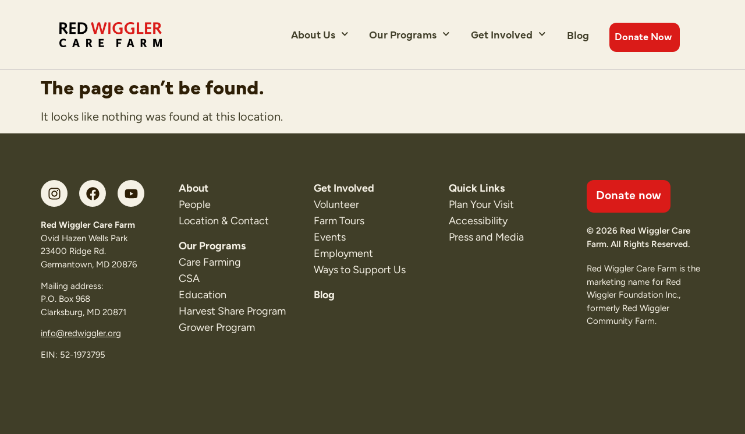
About (193, 188)
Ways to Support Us (360, 269)
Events (330, 237)
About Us (320, 34)
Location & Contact (224, 220)
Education (202, 294)
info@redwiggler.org (81, 333)
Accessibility (478, 220)
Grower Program (217, 327)
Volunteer (336, 204)
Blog (578, 34)
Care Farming (210, 262)
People (195, 204)
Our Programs (409, 34)
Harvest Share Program (232, 311)
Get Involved (508, 34)
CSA (189, 278)
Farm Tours (339, 220)
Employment (343, 253)
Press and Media (486, 237)
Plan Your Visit (481, 204)
